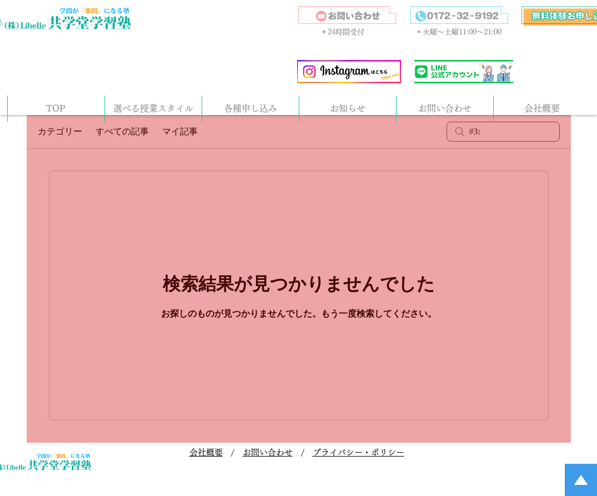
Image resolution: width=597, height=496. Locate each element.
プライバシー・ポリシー (358, 452)
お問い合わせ (268, 452)
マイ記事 (180, 131)
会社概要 (206, 452)
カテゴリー (60, 131)
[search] (503, 132)
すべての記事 (122, 131)
